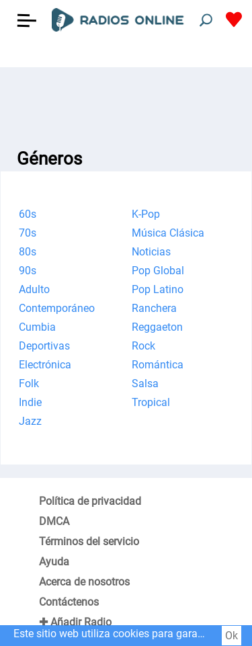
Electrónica (45, 364)
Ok (231, 635)
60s (27, 214)
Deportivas (44, 345)
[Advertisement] (126, 100)
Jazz (30, 421)
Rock (143, 345)
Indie (30, 402)
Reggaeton (157, 327)
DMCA (54, 521)
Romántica (157, 364)
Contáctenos (69, 602)
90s (27, 270)
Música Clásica (168, 233)
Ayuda (54, 561)
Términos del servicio (89, 541)
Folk (29, 383)
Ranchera (154, 308)
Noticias (151, 251)
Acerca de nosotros (84, 581)
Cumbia (37, 327)
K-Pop (146, 214)
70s (27, 233)
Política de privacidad (90, 501)
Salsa (145, 383)
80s (27, 251)
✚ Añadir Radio (75, 622)
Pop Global (158, 270)
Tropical (151, 402)
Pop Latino (157, 289)
